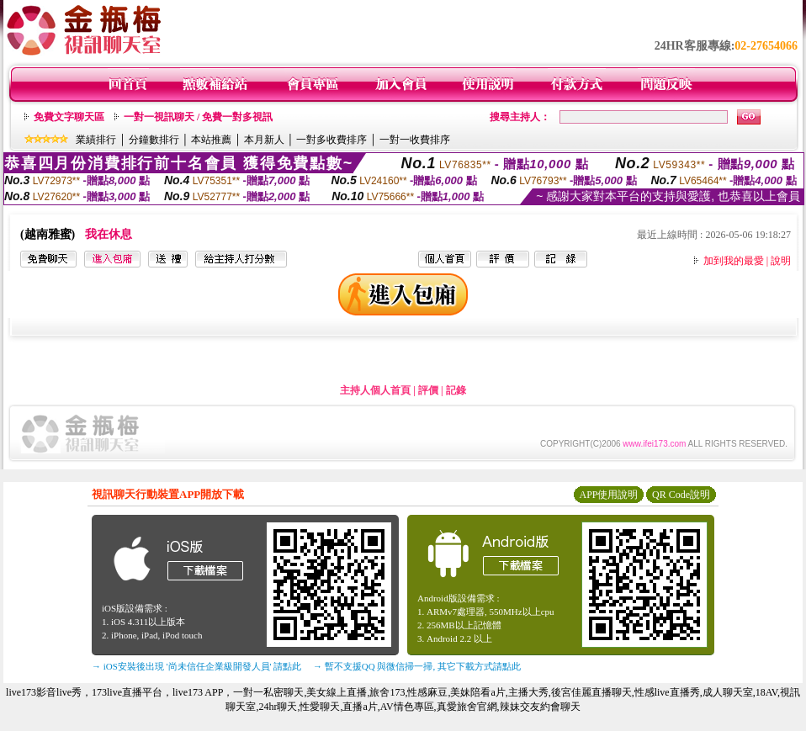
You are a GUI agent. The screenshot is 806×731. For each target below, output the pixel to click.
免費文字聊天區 (69, 117)
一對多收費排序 (331, 140)
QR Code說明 (681, 495)
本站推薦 (211, 140)
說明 (781, 261)
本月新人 (264, 140)
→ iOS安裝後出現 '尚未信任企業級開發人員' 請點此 (196, 666)
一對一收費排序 (414, 140)
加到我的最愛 (733, 261)
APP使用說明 (608, 495)
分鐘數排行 (154, 140)
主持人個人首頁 (375, 390)
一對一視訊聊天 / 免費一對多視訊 (198, 117)
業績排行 (96, 140)
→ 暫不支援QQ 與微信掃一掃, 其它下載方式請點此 (417, 666)
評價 (428, 390)
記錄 (456, 390)
